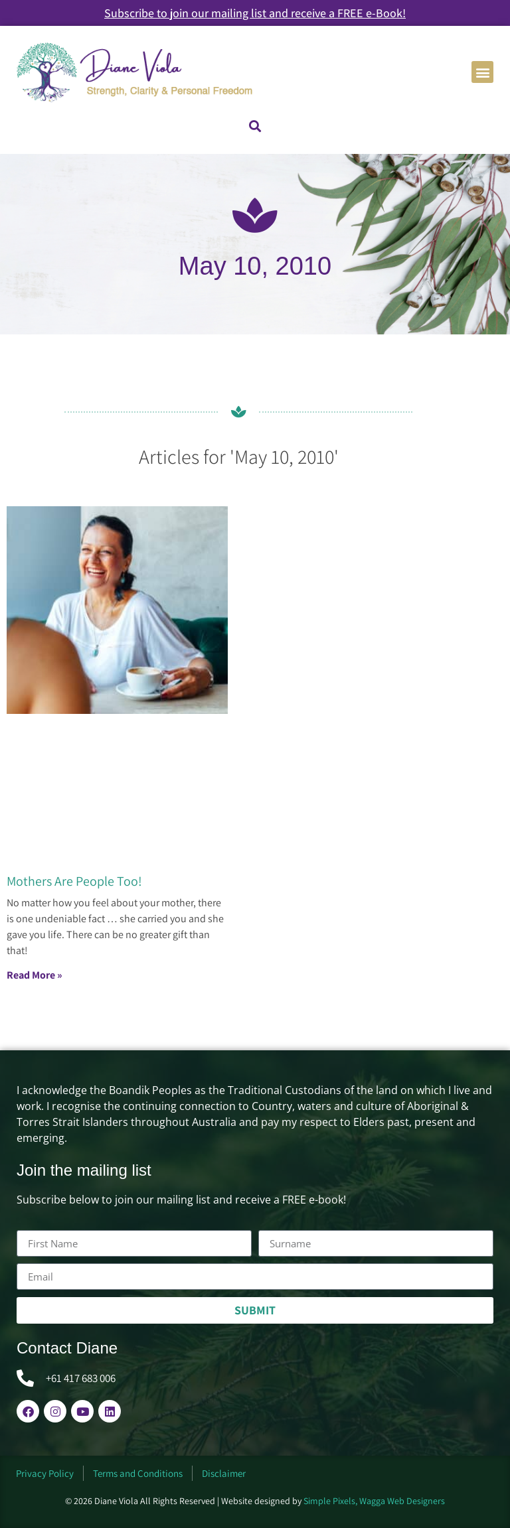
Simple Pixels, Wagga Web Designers (374, 1501)
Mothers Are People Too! (74, 881)
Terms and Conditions (138, 1473)
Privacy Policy (45, 1473)
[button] (482, 72)
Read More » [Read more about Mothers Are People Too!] (34, 975)
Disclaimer (224, 1473)
